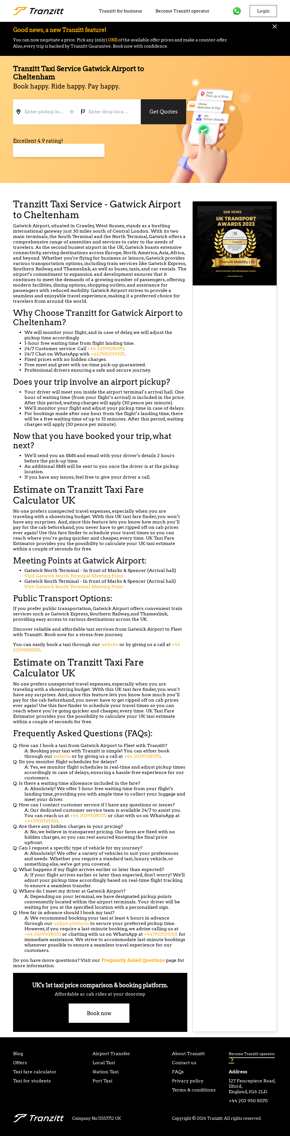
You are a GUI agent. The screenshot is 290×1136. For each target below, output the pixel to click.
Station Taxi (106, 1071)
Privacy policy (187, 1081)
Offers (20, 1062)
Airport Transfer (111, 1053)
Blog (18, 1053)
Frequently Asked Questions (133, 960)
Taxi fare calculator (34, 1071)
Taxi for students (32, 1081)
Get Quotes (164, 112)
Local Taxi (104, 1062)
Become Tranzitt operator (182, 11)
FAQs (178, 1071)
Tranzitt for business (120, 11)
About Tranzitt (188, 1053)
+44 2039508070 (105, 348)
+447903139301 (108, 354)
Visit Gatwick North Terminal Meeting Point (73, 575)
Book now (99, 1013)
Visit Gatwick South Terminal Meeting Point (73, 586)
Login (263, 11)
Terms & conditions (194, 1090)
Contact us (184, 1062)
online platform (71, 923)
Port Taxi (102, 1081)
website (109, 644)
